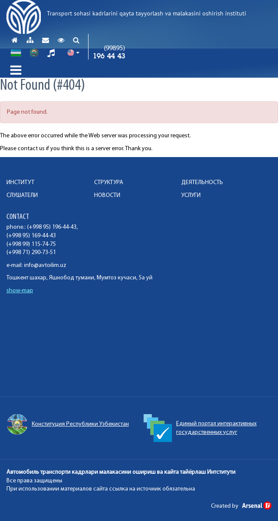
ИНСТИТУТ (20, 182)
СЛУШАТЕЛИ (22, 195)
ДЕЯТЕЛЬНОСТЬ (202, 182)
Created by (241, 506)
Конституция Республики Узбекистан (68, 424)
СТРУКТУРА (108, 182)
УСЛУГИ (191, 195)
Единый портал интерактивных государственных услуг (200, 428)
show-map (19, 291)
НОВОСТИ (107, 195)
